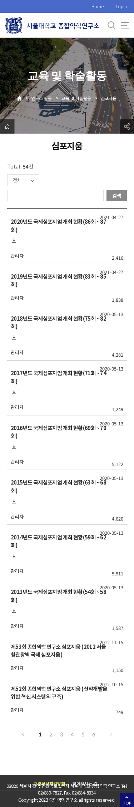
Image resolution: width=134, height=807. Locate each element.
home (7, 126)
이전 (22, 734)
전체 (17, 180)
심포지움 (108, 98)
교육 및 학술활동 (76, 98)
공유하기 (127, 126)
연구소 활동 (41, 98)
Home (97, 6)
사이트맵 (125, 25)
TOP (127, 803)
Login (121, 6)
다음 (111, 734)
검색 (116, 195)
